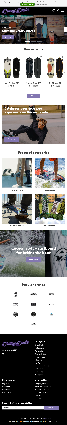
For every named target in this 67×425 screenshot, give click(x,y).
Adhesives (38, 360)
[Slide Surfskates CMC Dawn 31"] (55, 68)
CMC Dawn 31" (55, 83)
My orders (6, 386)
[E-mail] (23, 407)
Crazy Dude (39, 345)
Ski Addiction (40, 369)
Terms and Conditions (43, 386)
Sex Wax (38, 363)
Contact (38, 395)
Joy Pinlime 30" (12, 83)
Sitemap (38, 398)
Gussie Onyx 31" (33, 83)
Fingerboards (40, 357)
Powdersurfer (40, 375)
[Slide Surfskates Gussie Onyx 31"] (33, 68)
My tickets (6, 389)
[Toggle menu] (62, 10)
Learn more (33, 260)
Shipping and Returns (43, 392)
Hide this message (27, 4)
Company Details (41, 383)
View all (33, 96)
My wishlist (6, 392)
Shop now (8, 37)
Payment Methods (42, 389)
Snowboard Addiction (43, 366)
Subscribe (51, 407)
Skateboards (17, 190)
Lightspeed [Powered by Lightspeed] (47, 418)
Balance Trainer (17, 226)
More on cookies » (41, 4)
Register (5, 383)
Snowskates (49, 226)
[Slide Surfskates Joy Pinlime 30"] (12, 68)
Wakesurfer (49, 190)
